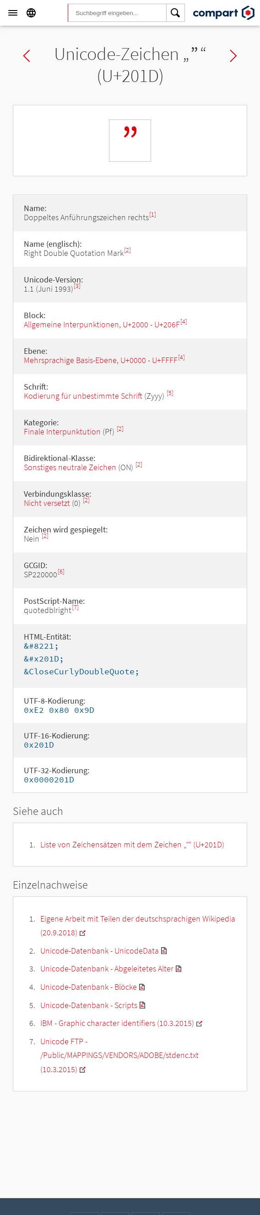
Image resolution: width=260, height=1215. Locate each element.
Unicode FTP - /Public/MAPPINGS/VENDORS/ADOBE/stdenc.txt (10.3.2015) (119, 1055)
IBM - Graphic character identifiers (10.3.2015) (117, 1023)
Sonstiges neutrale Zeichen (70, 467)
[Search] (176, 13)
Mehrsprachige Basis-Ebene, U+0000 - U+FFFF (101, 360)
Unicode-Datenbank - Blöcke (88, 987)
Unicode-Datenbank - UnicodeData (99, 950)
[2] (127, 250)
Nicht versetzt (47, 503)
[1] (152, 214)
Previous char (26, 56)
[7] (75, 607)
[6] (61, 571)
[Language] (31, 13)
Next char (233, 56)
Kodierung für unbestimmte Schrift (83, 396)
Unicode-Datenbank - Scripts (88, 1005)
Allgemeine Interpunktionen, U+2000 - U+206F (102, 324)
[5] (170, 393)
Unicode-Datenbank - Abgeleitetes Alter (106, 968)
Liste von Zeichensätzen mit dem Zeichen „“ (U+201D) (132, 844)
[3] (77, 286)
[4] (183, 321)
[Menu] (13, 13)
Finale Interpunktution (62, 431)
